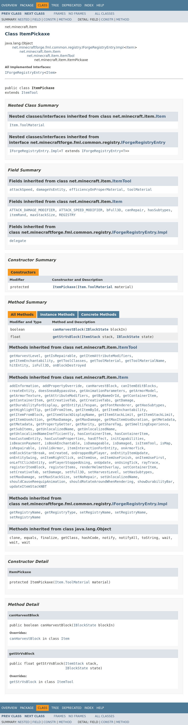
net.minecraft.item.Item (40, 51)
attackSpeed (21, 189)
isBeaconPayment (25, 443)
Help (100, 5)
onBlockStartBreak (27, 453)
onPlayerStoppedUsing (69, 462)
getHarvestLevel (25, 356)
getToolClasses (71, 361)
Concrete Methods (99, 314)
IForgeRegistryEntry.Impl (34, 151)
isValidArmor (50, 448)
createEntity (22, 391)
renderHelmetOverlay (99, 467)
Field (36, 19)
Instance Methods (57, 314)
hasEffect (97, 439)
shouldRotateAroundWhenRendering (101, 481)
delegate (18, 241)
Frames (60, 13)
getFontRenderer (115, 405)
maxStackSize (42, 215)
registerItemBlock (27, 467)
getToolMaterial (105, 361)
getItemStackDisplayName (70, 415)
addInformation (24, 386)
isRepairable (22, 448)
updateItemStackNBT (28, 486)
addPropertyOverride (62, 386)
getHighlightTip (25, 410)
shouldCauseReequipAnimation (37, 481)
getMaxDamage (59, 419)
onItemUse (87, 458)
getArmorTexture (25, 396)
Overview (9, 5)
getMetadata (163, 419)
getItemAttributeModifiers (105, 356)
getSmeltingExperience (146, 424)
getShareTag (109, 424)
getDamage (124, 400)
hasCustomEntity (25, 439)
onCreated (58, 453)
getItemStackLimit (115, 415)
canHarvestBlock (68, 329)
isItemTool (145, 443)
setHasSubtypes (137, 472)
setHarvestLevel (103, 472)
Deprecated (72, 5)
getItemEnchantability (31, 361)
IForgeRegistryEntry (24, 72)
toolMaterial (139, 189)
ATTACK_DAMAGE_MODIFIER (32, 210)
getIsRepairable (60, 356)
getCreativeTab (61, 400)
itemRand (18, 215)
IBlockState (97, 329)
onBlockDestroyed (69, 365)
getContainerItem (139, 396)
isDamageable (96, 443)
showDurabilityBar (155, 481)
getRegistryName (25, 512)
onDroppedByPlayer (88, 453)
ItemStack (91, 337)
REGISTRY (67, 215)
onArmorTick (132, 448)
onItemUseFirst (149, 458)
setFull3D (74, 472)
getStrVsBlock (66, 337)
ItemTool (29, 93)
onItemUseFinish (115, 458)
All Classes (104, 13)
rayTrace (149, 462)
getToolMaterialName (144, 361)
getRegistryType (60, 512)
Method (65, 19)
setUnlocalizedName (119, 477)
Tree (55, 5)
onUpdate (102, 462)
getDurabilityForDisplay (33, 405)
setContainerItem (139, 467)
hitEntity (19, 365)
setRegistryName (95, 512)
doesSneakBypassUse (57, 391)
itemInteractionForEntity (92, 448)
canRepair (134, 210)
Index (89, 5)
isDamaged (122, 443)
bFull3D (113, 210)
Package (27, 5)
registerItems (62, 467)
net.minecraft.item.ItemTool (50, 56)
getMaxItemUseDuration (126, 419)
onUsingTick (126, 462)
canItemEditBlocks (138, 386)
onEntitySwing (23, 458)
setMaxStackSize (53, 477)
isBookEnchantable (62, 443)
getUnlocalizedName (55, 429)
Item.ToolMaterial (27, 125)
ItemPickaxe (64, 287)
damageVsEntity (50, 189)
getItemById (87, 410)
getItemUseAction (26, 419)
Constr (50, 19)
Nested (23, 19)
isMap (165, 443)
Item (130, 47)
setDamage (52, 472)
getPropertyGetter (53, 424)
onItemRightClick (56, 458)
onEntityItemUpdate (129, 453)
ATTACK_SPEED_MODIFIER (80, 210)
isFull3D (40, 365)
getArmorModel (142, 391)
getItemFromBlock (26, 415)
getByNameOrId (105, 396)
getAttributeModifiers (66, 396)
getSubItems (21, 429)
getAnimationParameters (102, 391)
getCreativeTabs (95, 400)
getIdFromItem (58, 410)
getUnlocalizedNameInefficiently (41, 434)
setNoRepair (84, 477)
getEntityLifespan (78, 405)
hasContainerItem (94, 434)
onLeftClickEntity (27, 462)
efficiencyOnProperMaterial (96, 189)
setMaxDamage (22, 477)
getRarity (85, 424)
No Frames (77, 13)
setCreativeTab (24, 472)
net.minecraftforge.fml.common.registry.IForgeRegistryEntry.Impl (68, 47)
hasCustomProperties (64, 439)
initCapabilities (127, 439)
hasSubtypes (159, 210)
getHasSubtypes (149, 405)
